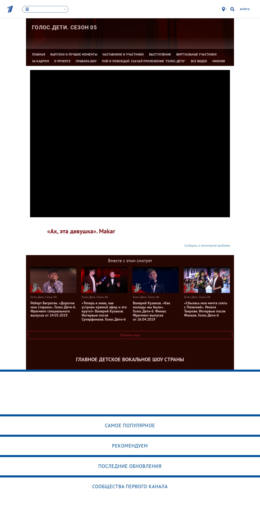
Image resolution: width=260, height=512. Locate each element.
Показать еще (130, 335)
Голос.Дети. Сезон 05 (64, 27)
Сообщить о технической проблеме (207, 245)
